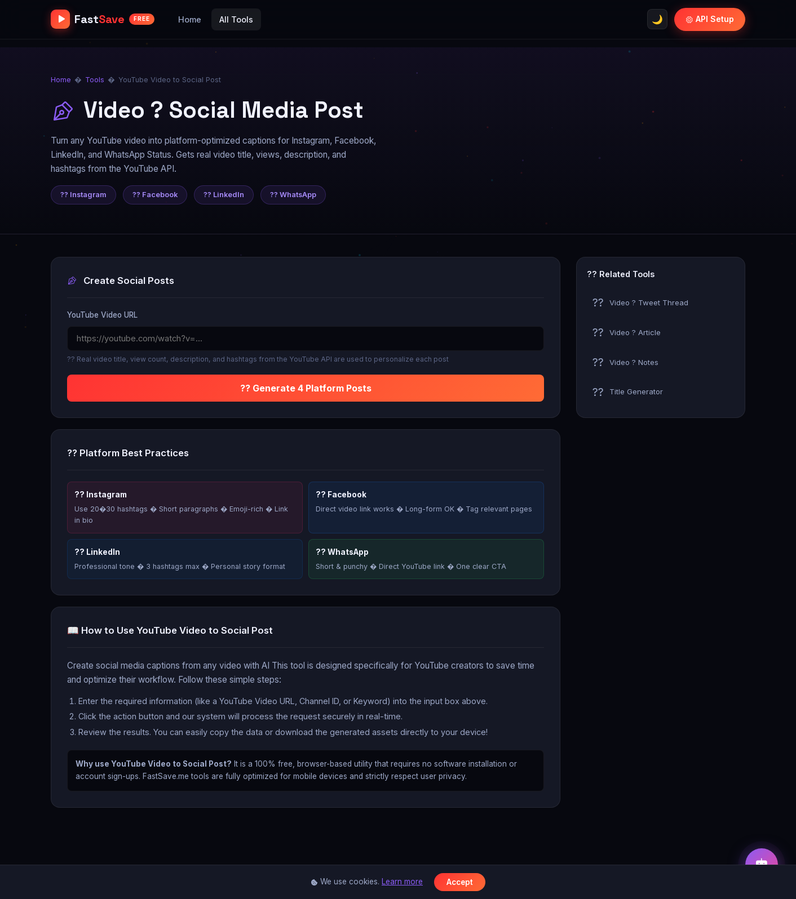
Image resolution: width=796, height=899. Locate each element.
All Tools (236, 19)
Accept (459, 882)
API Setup (710, 19)
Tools (94, 79)
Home (189, 19)
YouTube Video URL (102, 314)
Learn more (402, 881)
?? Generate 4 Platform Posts (306, 388)
